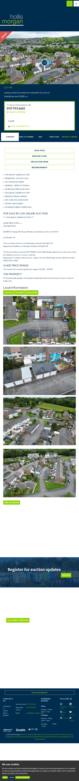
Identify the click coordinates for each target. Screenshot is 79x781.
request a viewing (17, 112)
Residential (63, 706)
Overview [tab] (10, 137)
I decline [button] (11, 777)
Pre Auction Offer (39, 162)
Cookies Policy (36, 734)
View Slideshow (11, 503)
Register (66, 575)
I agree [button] (5, 777)
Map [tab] (40, 137)
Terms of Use (25, 734)
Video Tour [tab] (54, 137)
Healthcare (31, 293)
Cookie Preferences (49, 734)
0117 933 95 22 (31, 707)
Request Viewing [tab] (69, 137)
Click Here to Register (17, 620)
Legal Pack (39, 150)
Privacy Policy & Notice (65, 734)
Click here (39, 670)
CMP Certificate (27, 737)
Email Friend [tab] (26, 137)
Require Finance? (39, 167)
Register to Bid (39, 156)
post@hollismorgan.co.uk (35, 713)
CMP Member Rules (40, 737)
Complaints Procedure (13, 737)
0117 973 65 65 (31, 704)
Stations (19, 293)
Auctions (64, 718)
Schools (8, 293)
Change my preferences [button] (22, 777)
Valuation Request (39, 693)
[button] (6, 57)
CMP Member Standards (56, 737)
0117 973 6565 (16, 108)
